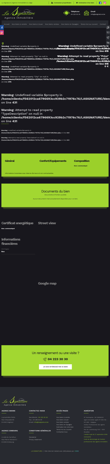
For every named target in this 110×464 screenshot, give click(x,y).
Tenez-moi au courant (89, 24)
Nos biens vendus (52, 24)
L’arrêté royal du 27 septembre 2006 (95, 434)
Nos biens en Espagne (70, 24)
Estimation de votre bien (64, 427)
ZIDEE (76, 451)
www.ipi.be (87, 437)
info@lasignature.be (98, 14)
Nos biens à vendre (19, 24)
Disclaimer (32, 437)
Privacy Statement (35, 439)
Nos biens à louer (36, 24)
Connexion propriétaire (61, 3)
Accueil (7, 24)
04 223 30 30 (75, 14)
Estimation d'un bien (85, 3)
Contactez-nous (61, 432)
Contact (103, 24)
